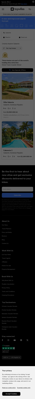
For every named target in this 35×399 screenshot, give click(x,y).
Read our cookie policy (9, 388)
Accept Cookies (11, 394)
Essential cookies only (23, 388)
